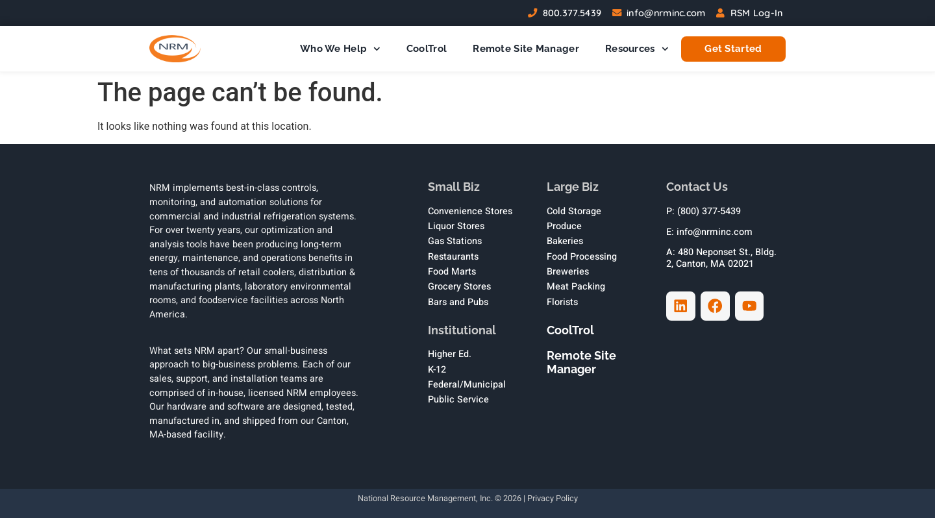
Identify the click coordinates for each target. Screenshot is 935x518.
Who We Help (340, 49)
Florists (562, 302)
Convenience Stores (470, 211)
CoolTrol (426, 49)
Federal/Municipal (467, 384)
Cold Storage (574, 211)
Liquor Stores (456, 226)
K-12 (437, 369)
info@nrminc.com (666, 13)
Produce (564, 226)
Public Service (458, 399)
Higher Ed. (449, 354)
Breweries (568, 271)
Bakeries (565, 241)
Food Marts (452, 271)
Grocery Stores (459, 286)
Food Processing (582, 257)
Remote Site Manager (526, 49)
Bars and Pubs (458, 302)
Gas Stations (455, 241)
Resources (636, 49)
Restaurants (453, 257)
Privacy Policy (552, 498)
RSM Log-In (756, 13)
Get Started (733, 49)
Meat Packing (576, 286)
